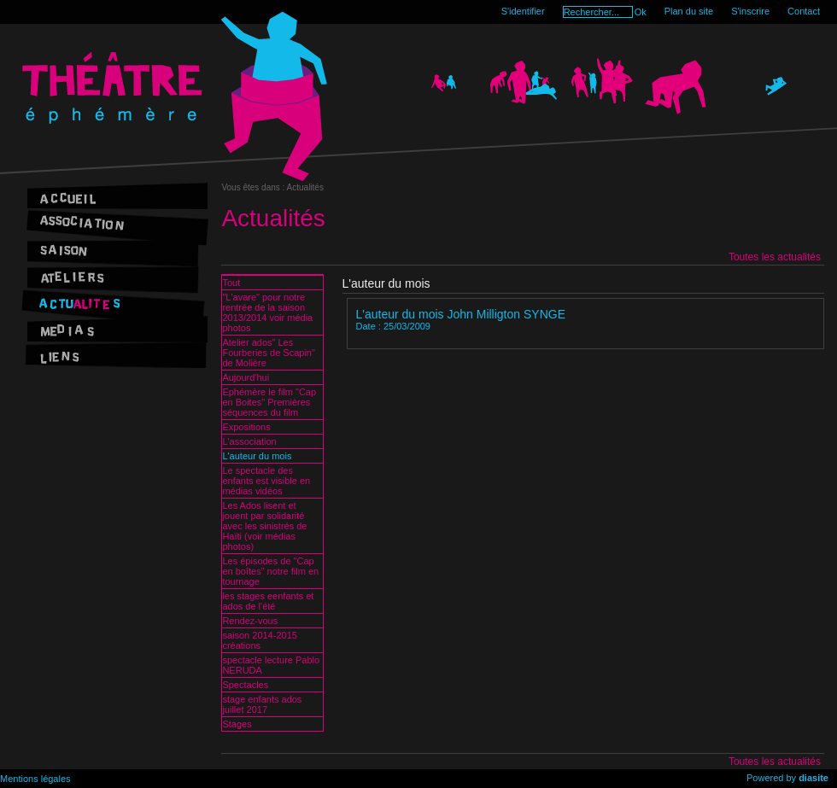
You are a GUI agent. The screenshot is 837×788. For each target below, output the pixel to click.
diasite (813, 778)
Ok (641, 12)
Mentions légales (35, 778)
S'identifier (523, 11)
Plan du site (688, 11)
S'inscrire (750, 11)
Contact (803, 11)
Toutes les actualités (775, 257)
